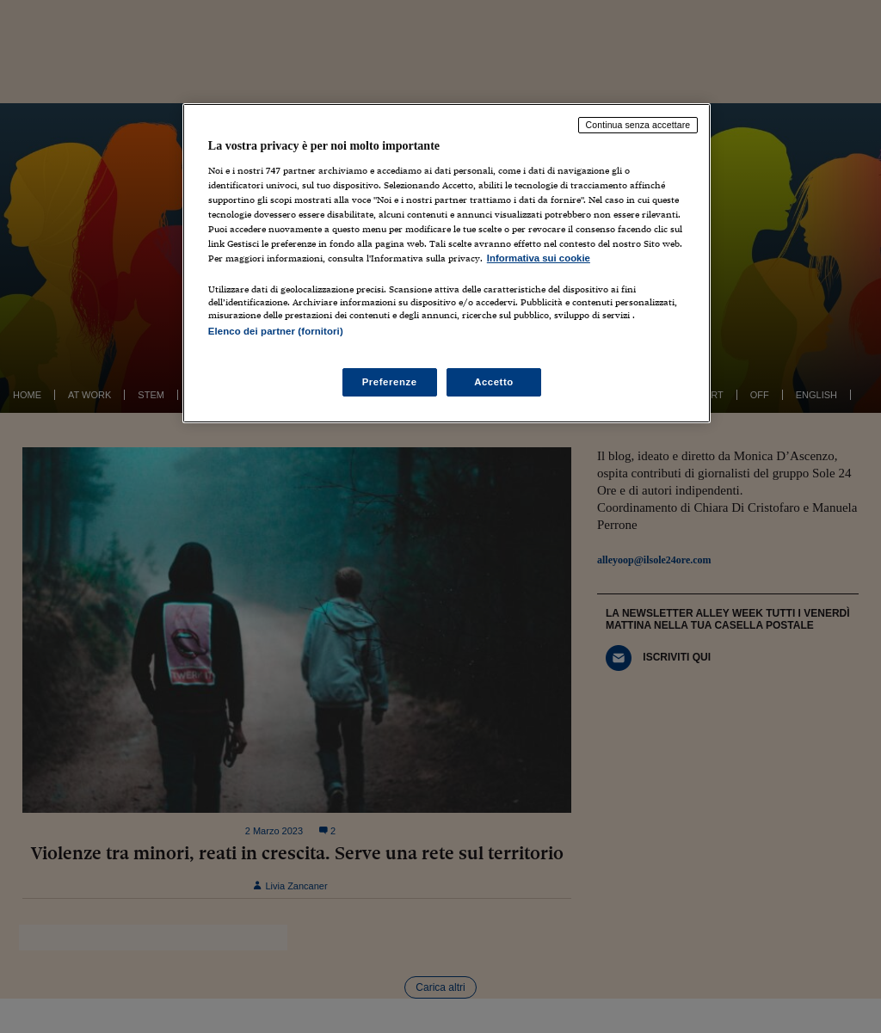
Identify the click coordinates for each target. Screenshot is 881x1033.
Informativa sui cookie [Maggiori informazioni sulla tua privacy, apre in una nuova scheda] (538, 258)
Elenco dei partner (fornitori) (275, 331)
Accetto (494, 382)
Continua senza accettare (638, 125)
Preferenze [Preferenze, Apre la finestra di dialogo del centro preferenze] (389, 382)
